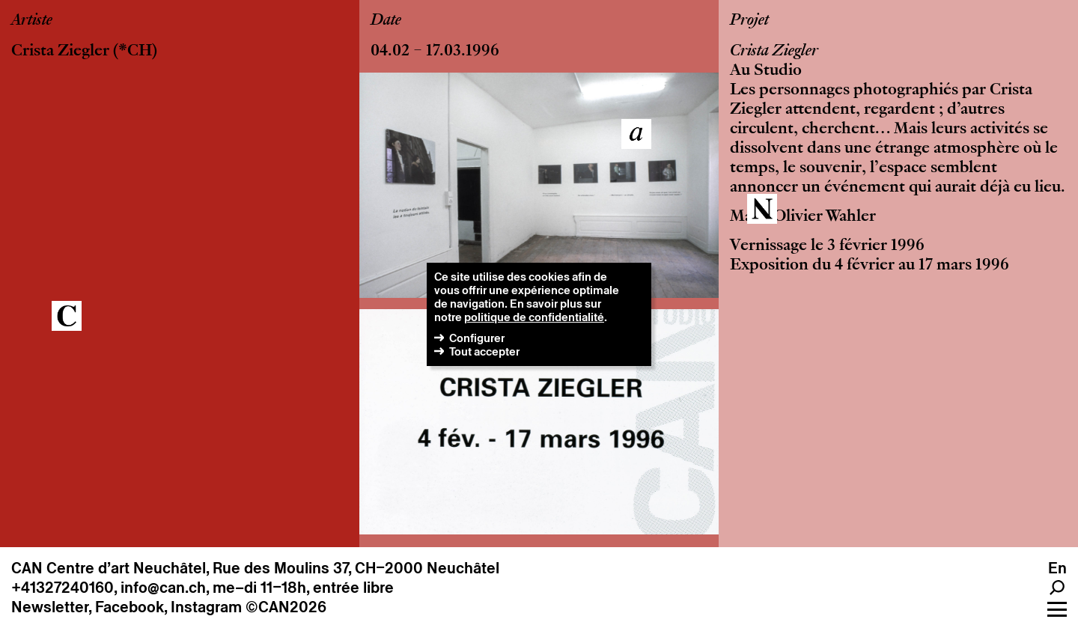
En (1057, 568)
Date (386, 21)
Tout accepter (484, 351)
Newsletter (49, 607)
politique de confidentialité (534, 317)
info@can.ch (163, 587)
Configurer (477, 338)
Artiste (31, 21)
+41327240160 (62, 587)
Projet (749, 21)
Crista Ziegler (60, 52)
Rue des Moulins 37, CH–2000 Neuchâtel (356, 568)
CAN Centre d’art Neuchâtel (108, 568)
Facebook (129, 607)
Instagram (206, 607)
